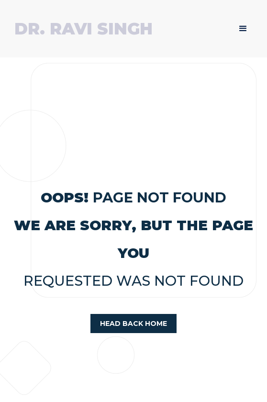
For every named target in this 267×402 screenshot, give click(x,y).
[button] (243, 28)
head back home (133, 323)
